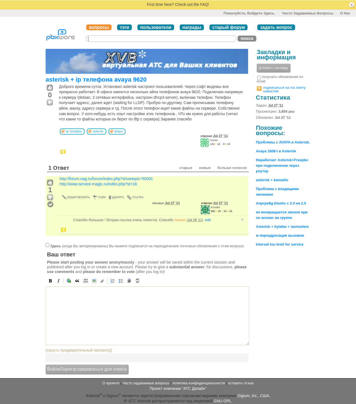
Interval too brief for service (279, 244)
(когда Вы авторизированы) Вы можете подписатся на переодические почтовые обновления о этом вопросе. (147, 246)
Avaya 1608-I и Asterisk (276, 151)
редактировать (78, 197)
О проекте (110, 383)
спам (101, 197)
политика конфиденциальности (198, 383)
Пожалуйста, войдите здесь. (249, 13)
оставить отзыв (241, 383)
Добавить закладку (273, 68)
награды (191, 27)
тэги (124, 27)
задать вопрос (276, 27)
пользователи (155, 27)
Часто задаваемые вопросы (307, 13)
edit (208, 220)
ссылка (137, 197)
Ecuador (215, 207)
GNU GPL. (223, 401)
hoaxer (214, 140)
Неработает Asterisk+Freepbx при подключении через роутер (282, 165)
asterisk (98, 131)
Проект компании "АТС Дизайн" (178, 388)
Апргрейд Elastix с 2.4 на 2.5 (281, 203)
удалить (118, 197)
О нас (345, 13)
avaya (119, 131)
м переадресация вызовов (280, 235)
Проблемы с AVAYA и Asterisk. (283, 142)
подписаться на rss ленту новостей (284, 89)
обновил (166, 203)
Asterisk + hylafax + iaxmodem (282, 226)
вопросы (99, 27)
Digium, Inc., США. (254, 395)
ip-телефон (74, 131)
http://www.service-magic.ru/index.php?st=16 (98, 184)
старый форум (228, 27)
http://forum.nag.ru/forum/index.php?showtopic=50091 (106, 178)
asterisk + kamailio (272, 180)
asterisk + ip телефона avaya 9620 (96, 79)
